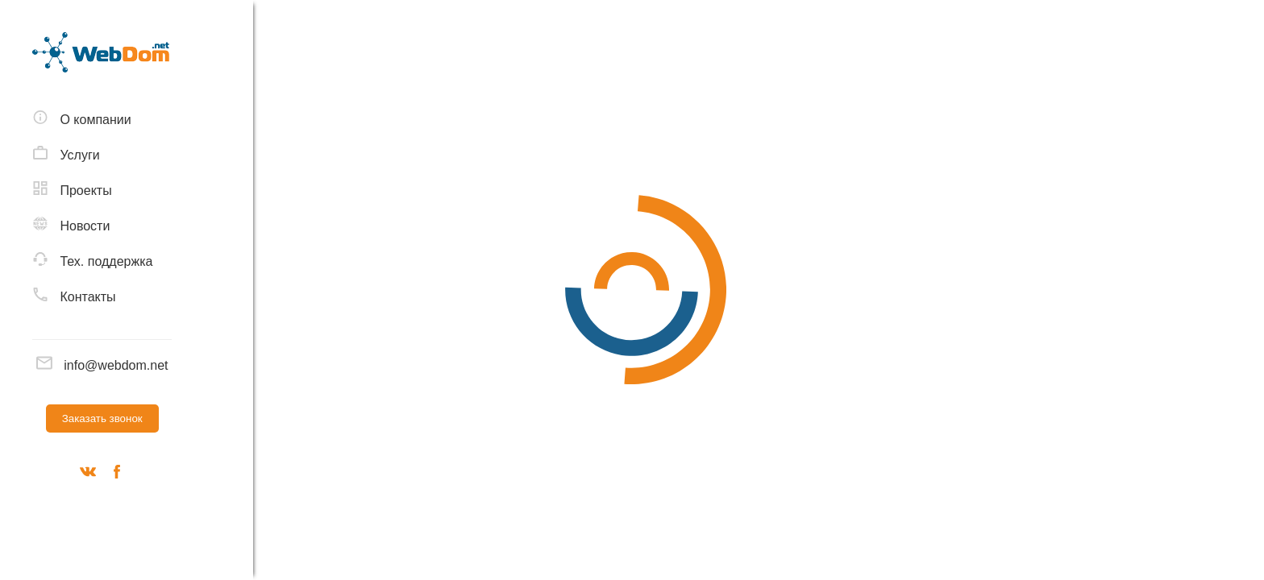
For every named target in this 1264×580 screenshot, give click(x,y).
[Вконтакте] (88, 474)
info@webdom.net (102, 365)
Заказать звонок (102, 418)
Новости (71, 225)
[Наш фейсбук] (117, 474)
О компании (81, 118)
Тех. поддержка (92, 260)
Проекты (72, 189)
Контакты (74, 296)
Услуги (66, 154)
